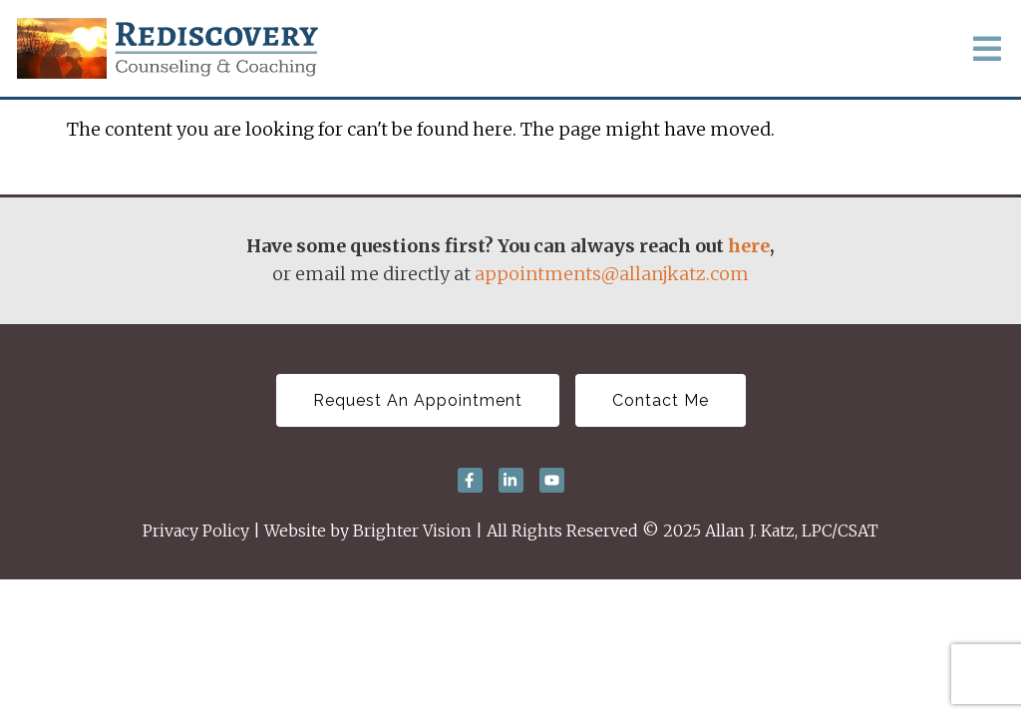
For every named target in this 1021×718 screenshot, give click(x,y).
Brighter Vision (412, 530)
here (749, 245)
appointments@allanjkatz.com (612, 273)
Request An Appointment (417, 400)
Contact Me (660, 400)
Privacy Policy (196, 530)
